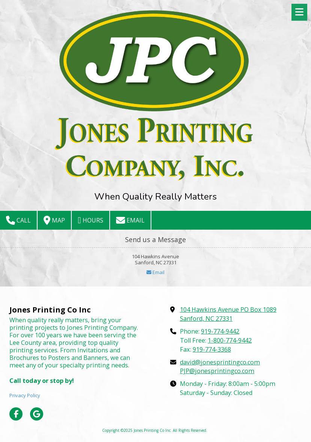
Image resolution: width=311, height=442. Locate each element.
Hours (90, 220)
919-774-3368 (212, 349)
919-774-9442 (220, 331)
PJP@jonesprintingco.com (217, 371)
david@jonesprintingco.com (220, 362)
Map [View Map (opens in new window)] (54, 220)
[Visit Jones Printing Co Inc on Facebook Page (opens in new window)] (16, 414)
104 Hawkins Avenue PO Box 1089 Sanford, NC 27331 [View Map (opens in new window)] (228, 314)
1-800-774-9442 (230, 340)
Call (18, 220)
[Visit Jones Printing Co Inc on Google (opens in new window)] (36, 414)
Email (130, 220)
